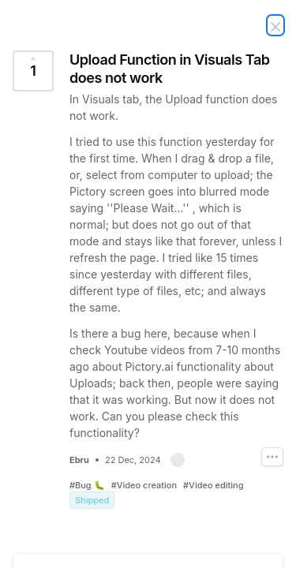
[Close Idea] (275, 25)
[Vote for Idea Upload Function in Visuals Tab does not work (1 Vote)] (33, 71)
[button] (177, 460)
